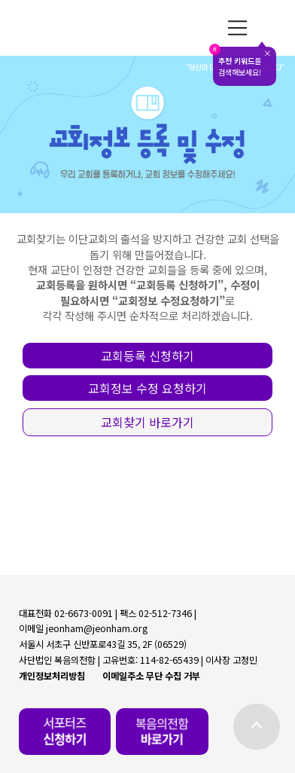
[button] (147, 356)
